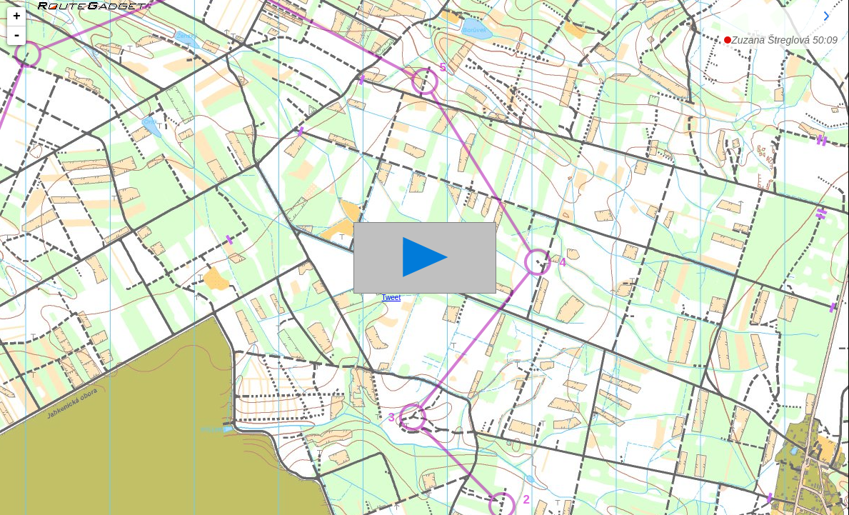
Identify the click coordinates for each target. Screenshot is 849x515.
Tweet (391, 297)
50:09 (784, 40)
